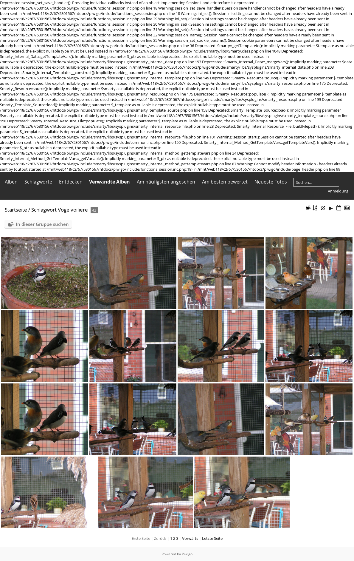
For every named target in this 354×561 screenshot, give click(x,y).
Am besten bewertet (225, 181)
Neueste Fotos (270, 181)
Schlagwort (44, 209)
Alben (11, 181)
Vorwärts (190, 538)
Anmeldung (338, 191)
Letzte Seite (212, 538)
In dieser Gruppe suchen (42, 224)
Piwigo (187, 554)
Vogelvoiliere (73, 209)
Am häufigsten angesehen (166, 181)
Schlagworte (38, 181)
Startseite (16, 209)
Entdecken (71, 181)
